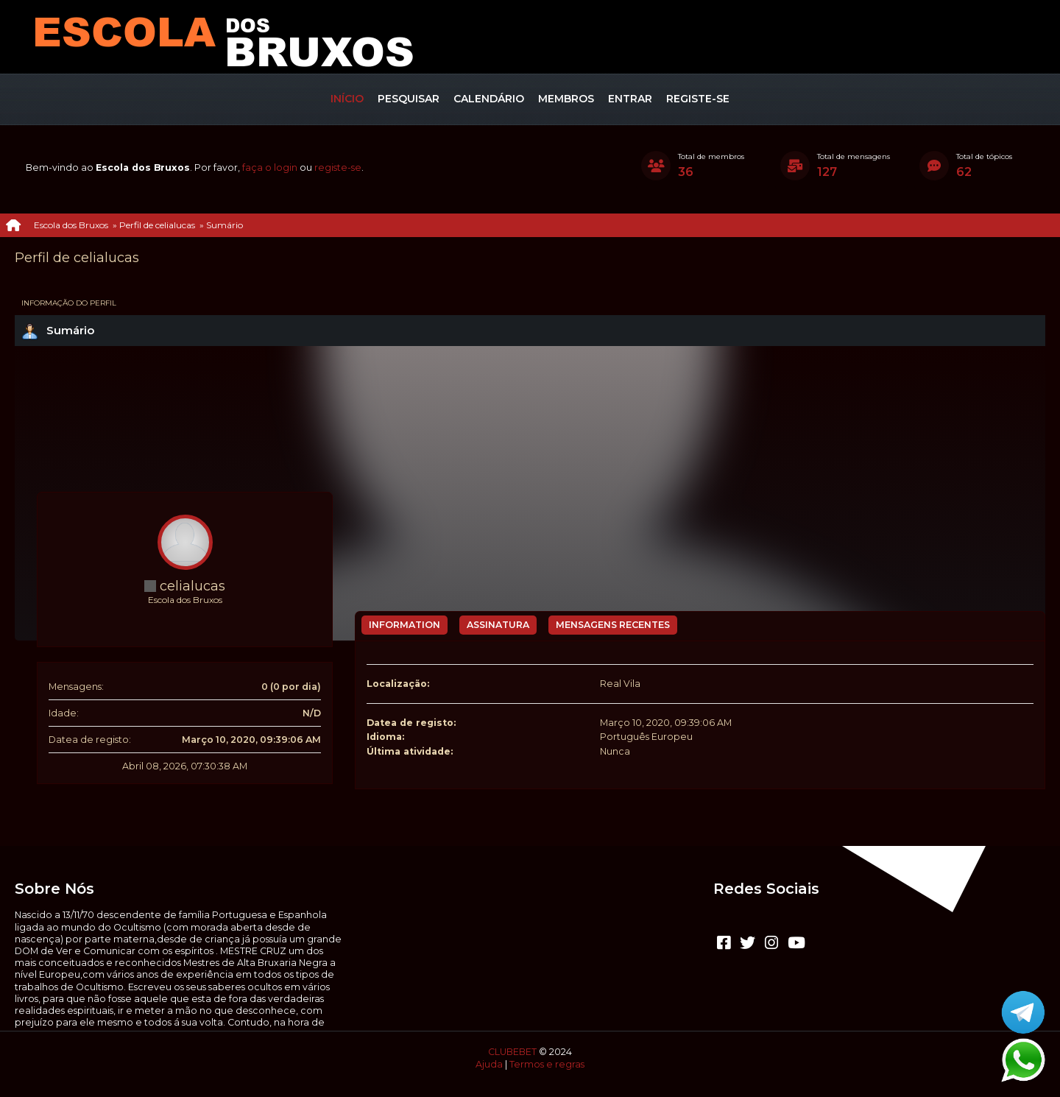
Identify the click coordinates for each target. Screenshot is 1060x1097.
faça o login (269, 167)
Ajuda (489, 1064)
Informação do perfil (68, 303)
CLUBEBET (512, 1051)
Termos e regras (546, 1064)
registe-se (337, 167)
